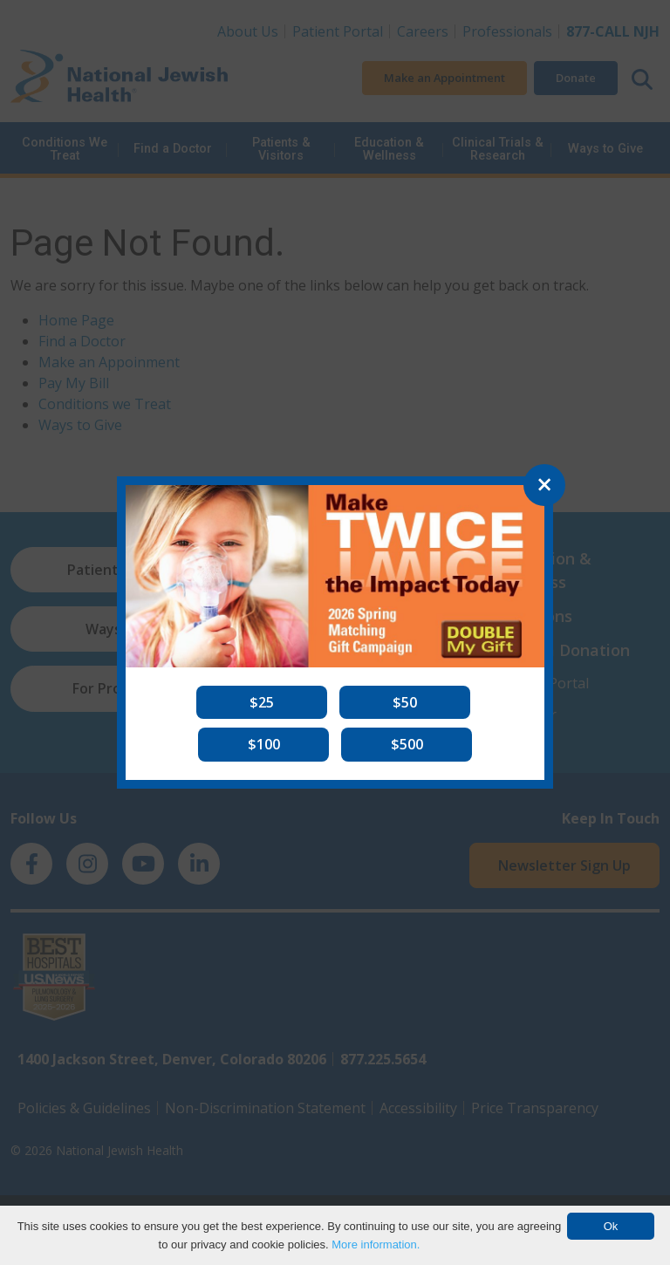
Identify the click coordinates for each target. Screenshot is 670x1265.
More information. (376, 1244)
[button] (261, 702)
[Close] (544, 485)
